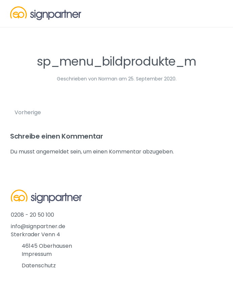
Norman (107, 78)
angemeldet (52, 151)
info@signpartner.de (38, 226)
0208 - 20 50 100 (32, 215)
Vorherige (28, 112)
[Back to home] (45, 13)
